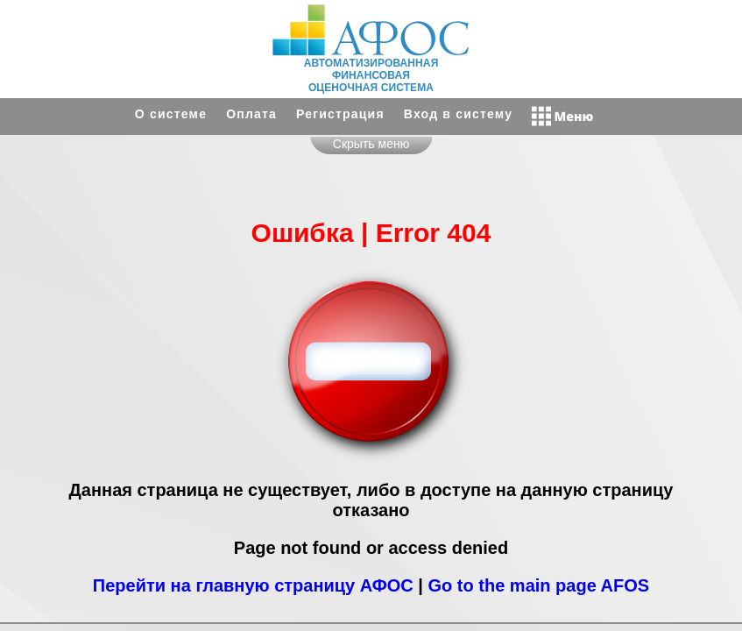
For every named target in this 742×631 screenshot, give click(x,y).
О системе (171, 114)
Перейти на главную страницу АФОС (253, 585)
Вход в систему (458, 114)
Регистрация (340, 114)
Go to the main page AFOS (539, 585)
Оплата (251, 114)
